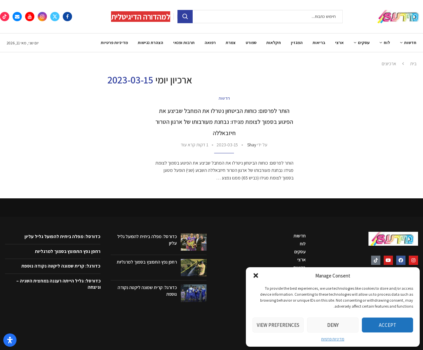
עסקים (363, 42)
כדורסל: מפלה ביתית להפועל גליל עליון (62, 236)
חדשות (410, 42)
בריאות (319, 42)
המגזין (297, 42)
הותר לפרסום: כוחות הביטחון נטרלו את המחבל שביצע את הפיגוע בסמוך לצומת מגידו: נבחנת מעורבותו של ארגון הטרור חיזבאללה (224, 122)
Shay (251, 145)
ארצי (339, 42)
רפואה (210, 42)
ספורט (251, 42)
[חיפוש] (260, 16)
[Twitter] (54, 16)
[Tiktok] (4, 16)
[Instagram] (42, 16)
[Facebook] (67, 16)
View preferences (278, 325)
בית (413, 64)
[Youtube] (29, 16)
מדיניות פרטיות (332, 338)
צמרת (231, 42)
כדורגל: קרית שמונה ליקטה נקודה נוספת (60, 266)
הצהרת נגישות (150, 42)
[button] (255, 275)
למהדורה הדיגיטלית (140, 16)
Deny (333, 325)
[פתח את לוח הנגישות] (10, 340)
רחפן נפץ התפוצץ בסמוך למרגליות (147, 262)
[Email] (17, 16)
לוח (387, 42)
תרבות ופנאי (184, 42)
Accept (387, 325)
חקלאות (273, 42)
